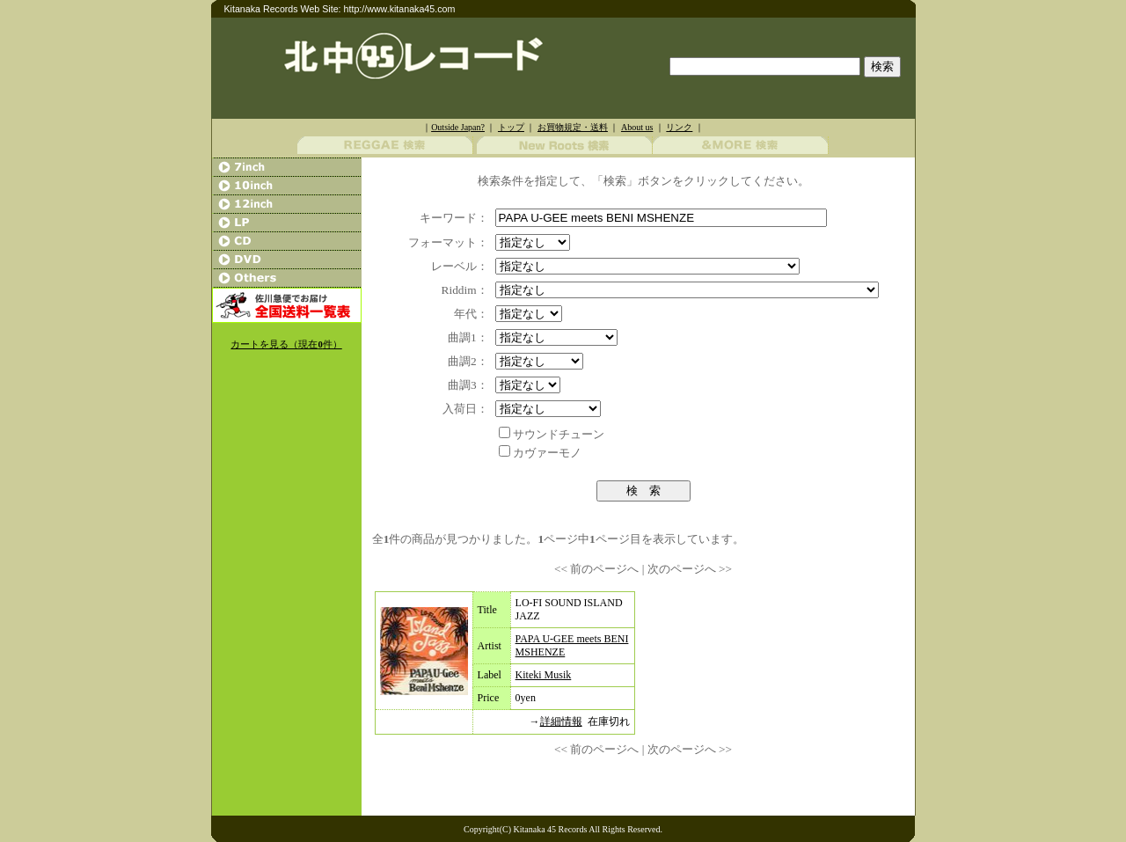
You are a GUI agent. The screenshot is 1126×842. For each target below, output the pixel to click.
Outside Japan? (458, 127)
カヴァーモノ (547, 452)
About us (637, 127)
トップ (511, 127)
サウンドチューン (558, 434)
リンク (679, 127)
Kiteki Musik (543, 675)
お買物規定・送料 (572, 127)
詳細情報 (561, 721)
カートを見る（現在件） (285, 344)
